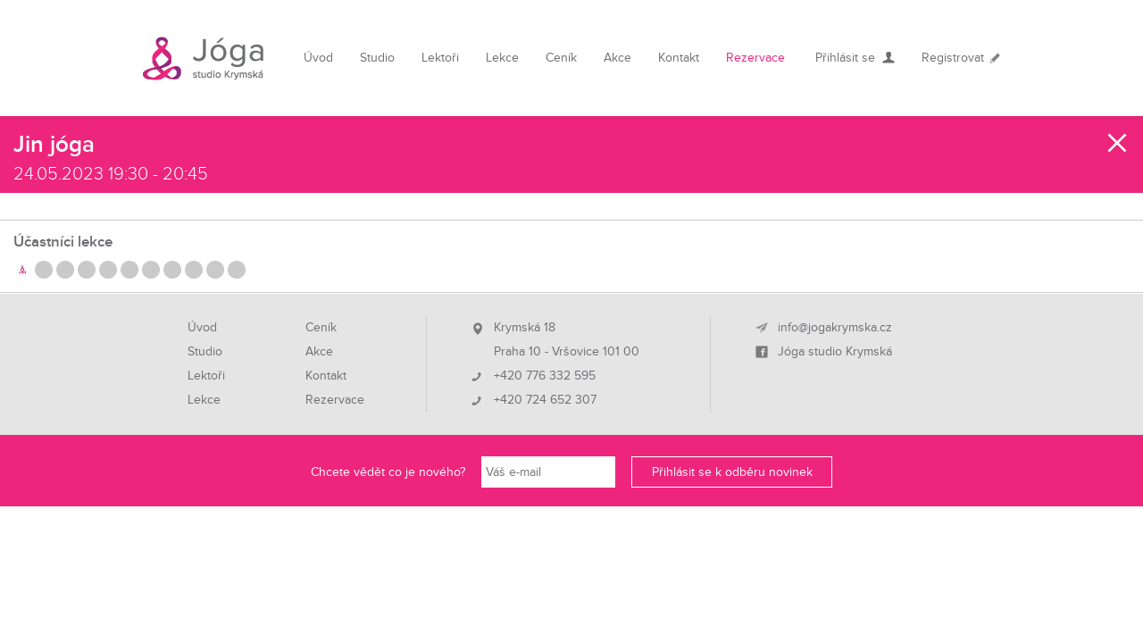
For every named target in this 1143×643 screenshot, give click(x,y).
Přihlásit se (845, 57)
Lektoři (440, 57)
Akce (617, 57)
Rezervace (755, 57)
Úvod (318, 57)
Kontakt (678, 57)
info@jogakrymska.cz (835, 328)
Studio (377, 57)
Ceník (561, 57)
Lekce (502, 57)
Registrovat (953, 57)
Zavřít (1118, 143)
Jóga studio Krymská (835, 352)
